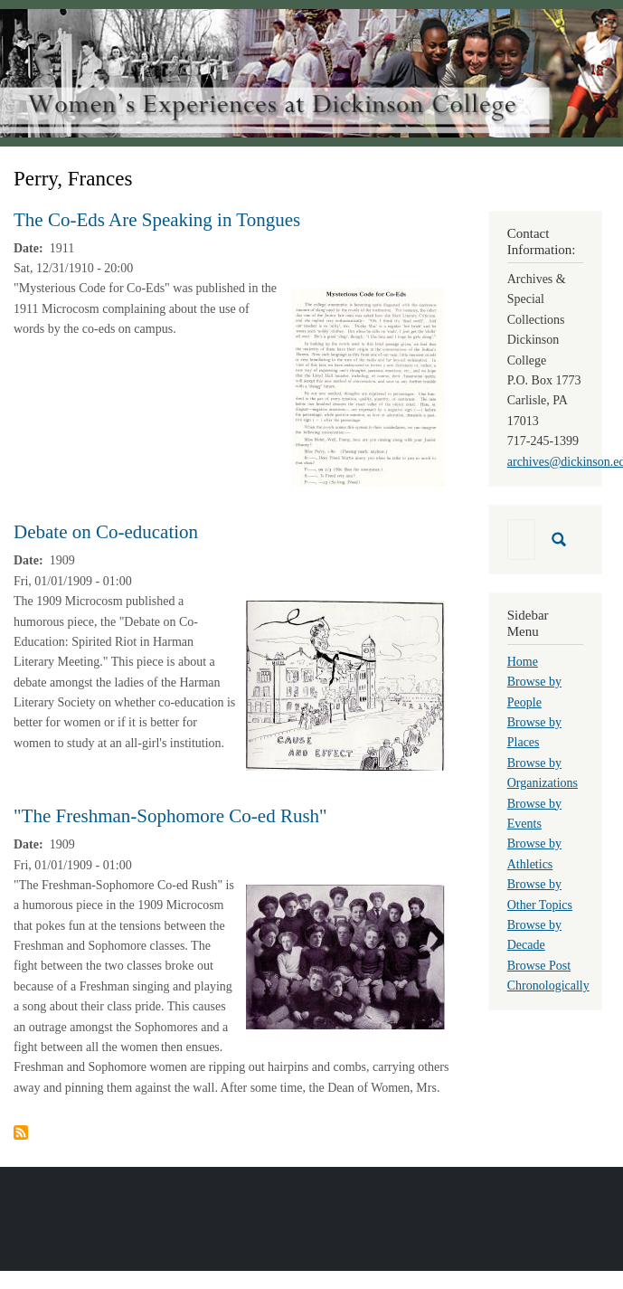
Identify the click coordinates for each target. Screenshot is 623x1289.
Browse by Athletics (534, 853)
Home (522, 661)
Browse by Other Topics (539, 894)
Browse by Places (534, 732)
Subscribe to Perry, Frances (21, 1132)
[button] (368, 386)
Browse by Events (534, 813)
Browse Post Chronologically (548, 975)
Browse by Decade (534, 935)
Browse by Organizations (542, 773)
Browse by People (534, 691)
